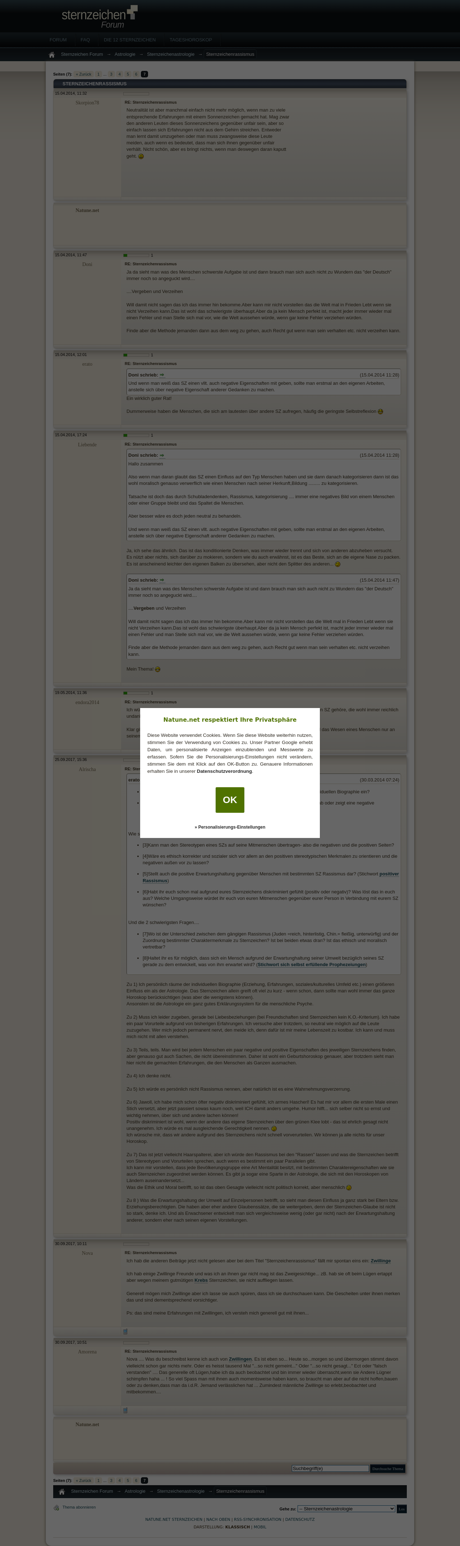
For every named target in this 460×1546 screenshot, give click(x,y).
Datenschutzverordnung (224, 771)
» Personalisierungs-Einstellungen (230, 827)
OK (230, 799)
